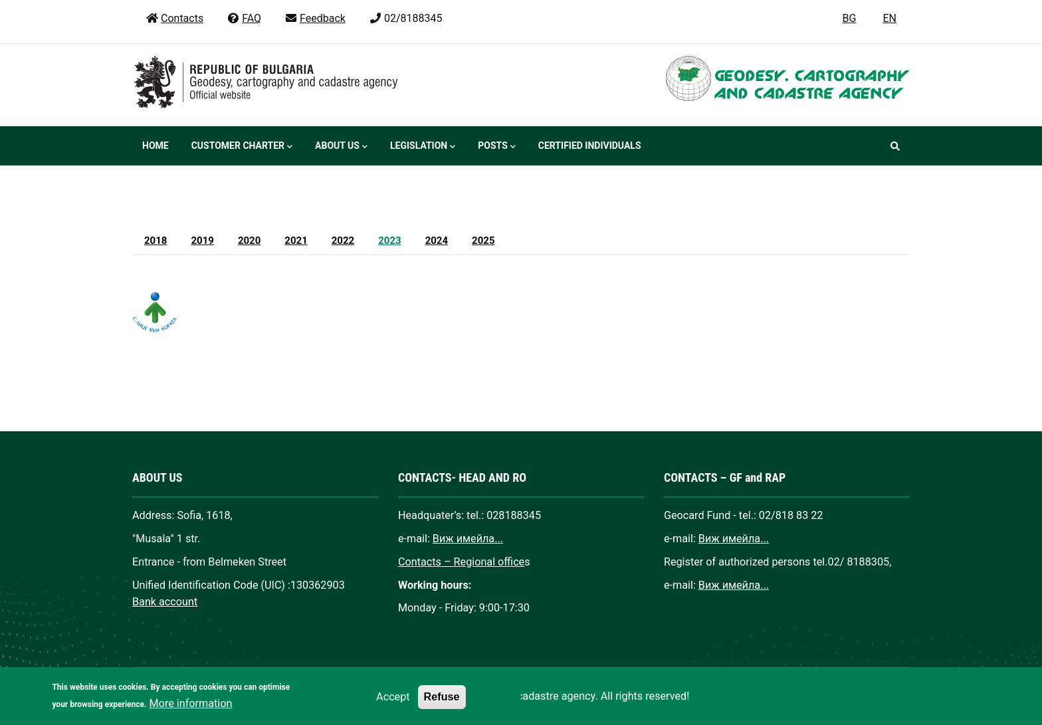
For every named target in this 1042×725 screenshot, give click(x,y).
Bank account (164, 601)
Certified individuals (589, 145)
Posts (496, 147)
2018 (155, 241)
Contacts (174, 18)
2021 (295, 241)
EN (889, 18)
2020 (249, 241)
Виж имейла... (468, 538)
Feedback (315, 18)
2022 (343, 241)
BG (850, 18)
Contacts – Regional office (461, 562)
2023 (389, 241)
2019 (202, 241)
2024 (436, 241)
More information (191, 712)
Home (155, 145)
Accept (392, 706)
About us (341, 147)
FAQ (244, 18)
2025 (483, 241)
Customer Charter (241, 147)
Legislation (422, 147)
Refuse (442, 706)
